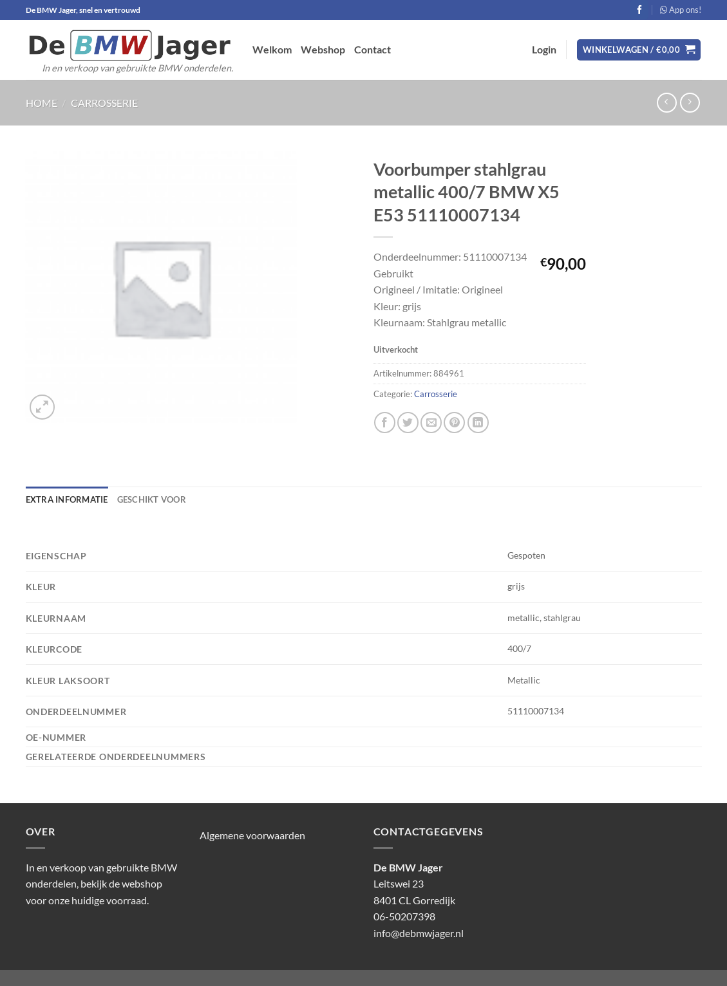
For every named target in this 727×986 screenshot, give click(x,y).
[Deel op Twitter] (408, 422)
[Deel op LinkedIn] (478, 422)
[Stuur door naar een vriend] (431, 422)
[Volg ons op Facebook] (639, 9)
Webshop (323, 49)
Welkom (272, 49)
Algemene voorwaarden (252, 835)
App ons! (680, 10)
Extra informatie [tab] (67, 499)
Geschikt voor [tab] (151, 499)
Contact (372, 49)
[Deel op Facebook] (384, 422)
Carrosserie (104, 103)
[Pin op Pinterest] (454, 422)
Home (41, 103)
